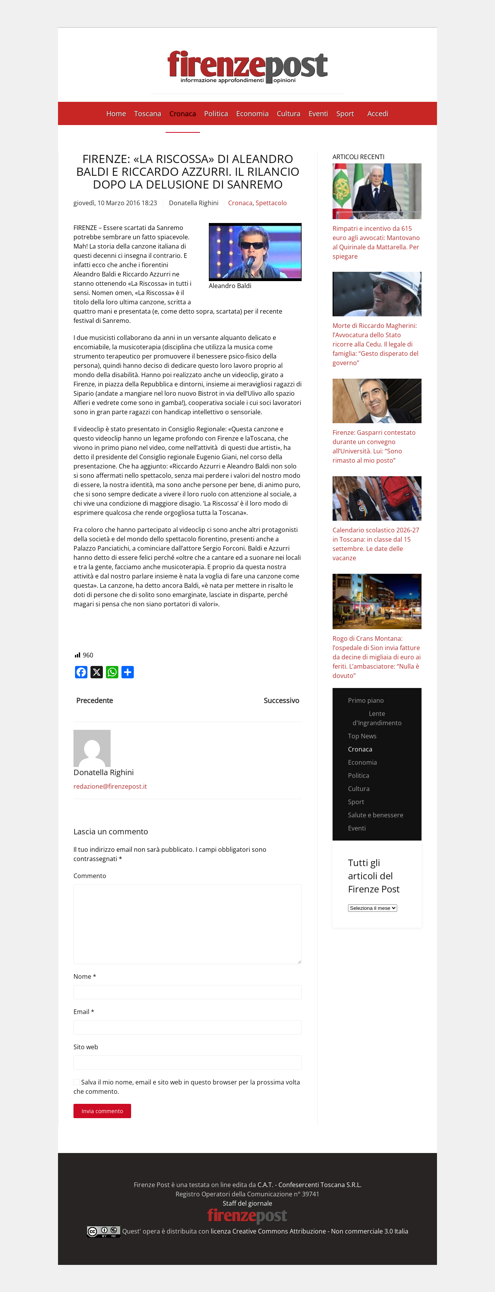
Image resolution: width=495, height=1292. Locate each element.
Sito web (85, 1047)
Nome (84, 976)
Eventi (318, 113)
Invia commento (102, 1111)
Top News (362, 736)
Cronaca (182, 113)
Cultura (288, 113)
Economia (252, 113)
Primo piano (366, 700)
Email (83, 1011)
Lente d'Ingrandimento (377, 718)
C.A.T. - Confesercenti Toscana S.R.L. (310, 1184)
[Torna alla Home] (247, 65)
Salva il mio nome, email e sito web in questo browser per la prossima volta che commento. (186, 1087)
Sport (345, 113)
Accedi (378, 113)
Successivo (281, 700)
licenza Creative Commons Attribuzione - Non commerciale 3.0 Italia (309, 1231)
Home (116, 113)
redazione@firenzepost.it (110, 786)
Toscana (147, 113)
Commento (89, 876)
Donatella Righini (193, 203)
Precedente (94, 700)
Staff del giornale (247, 1203)
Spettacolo (271, 203)
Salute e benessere (375, 815)
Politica (216, 113)
